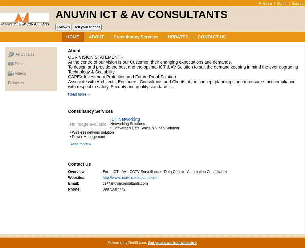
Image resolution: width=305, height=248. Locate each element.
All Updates (21, 54)
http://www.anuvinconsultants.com (131, 177)
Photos (17, 64)
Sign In (282, 3)
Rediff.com (137, 243)
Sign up (297, 3)
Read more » (78, 94)
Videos (17, 73)
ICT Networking (125, 119)
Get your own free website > (172, 243)
